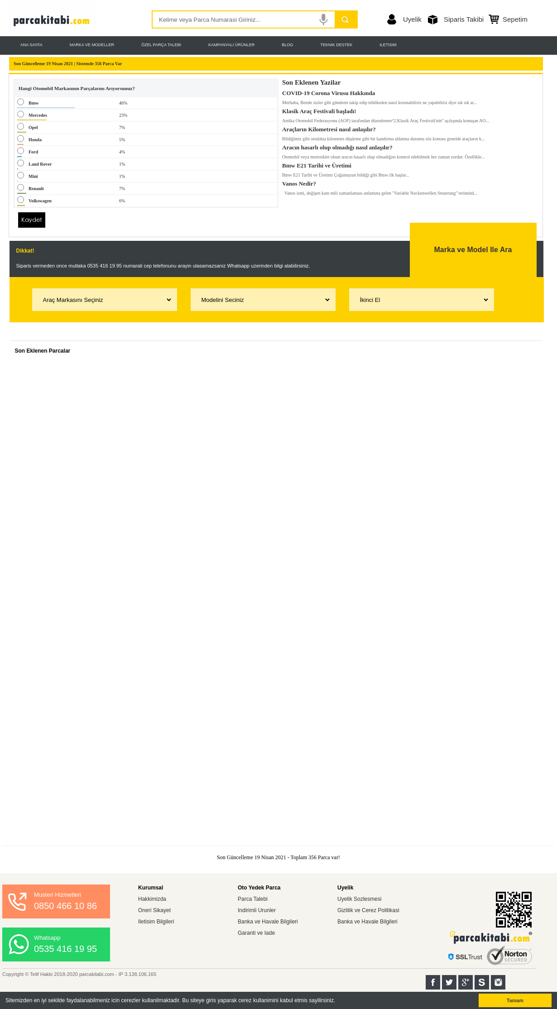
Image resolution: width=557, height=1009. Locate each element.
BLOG (287, 45)
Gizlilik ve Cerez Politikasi (368, 910)
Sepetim (515, 19)
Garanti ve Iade (256, 933)
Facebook (433, 982)
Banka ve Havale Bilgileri (268, 921)
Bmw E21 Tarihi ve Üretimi (316, 164)
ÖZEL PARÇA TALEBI (161, 45)
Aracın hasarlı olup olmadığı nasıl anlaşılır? (337, 146)
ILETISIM (388, 45)
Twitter (449, 982)
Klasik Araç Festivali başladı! (319, 109)
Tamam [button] (515, 1000)
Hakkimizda (152, 899)
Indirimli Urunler (257, 910)
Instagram (498, 982)
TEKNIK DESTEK (336, 45)
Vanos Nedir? (299, 182)
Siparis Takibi (464, 19)
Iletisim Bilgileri (156, 921)
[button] (338, 1001)
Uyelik (412, 19)
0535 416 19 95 (65, 949)
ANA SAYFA (31, 45)
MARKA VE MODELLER (92, 45)
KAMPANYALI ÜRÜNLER (231, 45)
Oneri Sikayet (154, 910)
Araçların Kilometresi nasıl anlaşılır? (329, 127)
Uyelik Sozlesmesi (359, 899)
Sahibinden (482, 982)
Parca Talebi (253, 899)
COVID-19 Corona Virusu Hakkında (328, 91)
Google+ (465, 982)
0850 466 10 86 (65, 906)
